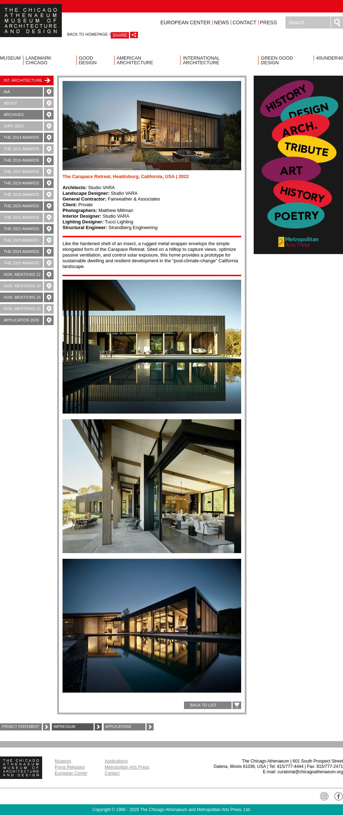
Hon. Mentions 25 (29, 309)
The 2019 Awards (29, 194)
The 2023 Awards (29, 240)
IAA (29, 92)
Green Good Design (277, 60)
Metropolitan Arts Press (127, 767)
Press (268, 22)
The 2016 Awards (29, 160)
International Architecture (201, 60)
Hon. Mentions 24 (29, 297)
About (29, 103)
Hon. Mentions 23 (29, 286)
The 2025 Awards (29, 263)
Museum (10, 58)
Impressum (78, 726)
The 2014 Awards (29, 137)
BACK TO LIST (203, 705)
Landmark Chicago (38, 60)
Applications (129, 726)
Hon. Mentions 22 (29, 274)
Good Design (88, 60)
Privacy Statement (26, 726)
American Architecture (135, 60)
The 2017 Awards (29, 172)
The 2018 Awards (29, 183)
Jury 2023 (29, 126)
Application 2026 (29, 320)
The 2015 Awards (29, 149)
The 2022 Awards (29, 229)
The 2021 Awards (29, 217)
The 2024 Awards (29, 252)
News (221, 22)
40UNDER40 (329, 58)
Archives (29, 115)
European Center (185, 22)
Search (337, 22)
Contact (245, 22)
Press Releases (70, 767)
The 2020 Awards (29, 206)
